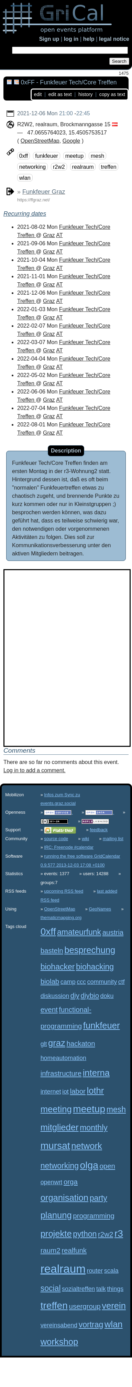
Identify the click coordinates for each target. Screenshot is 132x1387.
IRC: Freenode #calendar (69, 847)
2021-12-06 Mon (37, 113)
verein (114, 1305)
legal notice (114, 39)
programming (93, 1216)
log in (71, 39)
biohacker (58, 966)
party (98, 1198)
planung (56, 1215)
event (49, 1009)
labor (78, 1091)
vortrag (91, 1324)
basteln (52, 950)
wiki (85, 838)
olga (89, 1165)
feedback (99, 829)
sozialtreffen (78, 1288)
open (107, 1166)
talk (101, 1288)
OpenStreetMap (40, 141)
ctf (121, 981)
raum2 (50, 1250)
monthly (94, 1127)
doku (107, 995)
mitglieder (60, 1127)
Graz (49, 235)
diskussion (55, 995)
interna (96, 1073)
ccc (81, 981)
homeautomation (63, 1058)
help (89, 39)
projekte (56, 1233)
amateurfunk (79, 932)
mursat (55, 1145)
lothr (95, 1090)
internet (51, 1091)
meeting (56, 1109)
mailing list (113, 838)
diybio (90, 995)
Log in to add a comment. (34, 770)
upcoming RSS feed (63, 891)
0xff (23, 156)
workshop (59, 1342)
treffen (109, 167)
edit (38, 94)
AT (59, 235)
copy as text (112, 94)
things (115, 1288)
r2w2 (59, 167)
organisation (64, 1197)
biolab (50, 981)
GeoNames (100, 909)
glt (44, 1044)
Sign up (49, 39)
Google (71, 141)
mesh (97, 156)
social (51, 1288)
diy (74, 995)
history (85, 94)
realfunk (74, 1250)
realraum (83, 167)
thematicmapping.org (61, 917)
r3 (118, 1233)
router (95, 1270)
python (85, 1234)
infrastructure (61, 1073)
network (86, 1146)
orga (71, 1182)
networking (32, 167)
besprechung (89, 950)
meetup (74, 156)
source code (56, 838)
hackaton (80, 1043)
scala (111, 1270)
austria (112, 932)
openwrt (52, 1182)
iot (65, 1091)
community (102, 981)
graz (56, 1043)
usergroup (85, 1306)
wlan (25, 178)
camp (68, 981)
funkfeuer (46, 156)
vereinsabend (59, 1325)
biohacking (95, 966)
